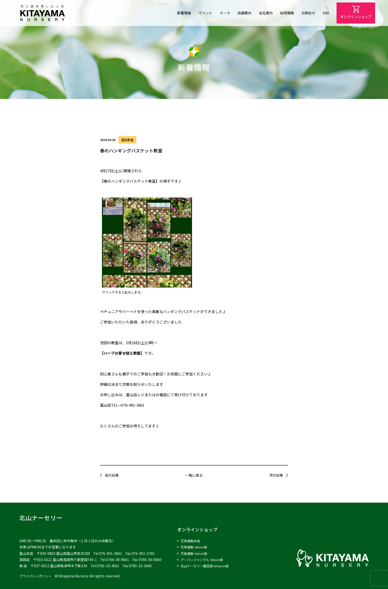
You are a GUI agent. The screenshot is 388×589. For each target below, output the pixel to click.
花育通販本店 (191, 540)
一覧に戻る (194, 475)
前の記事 (112, 475)
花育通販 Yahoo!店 (195, 546)
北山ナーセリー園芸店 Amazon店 (207, 565)
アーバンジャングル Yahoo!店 (204, 559)
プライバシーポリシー (36, 575)
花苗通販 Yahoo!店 (195, 553)
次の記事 (276, 475)
